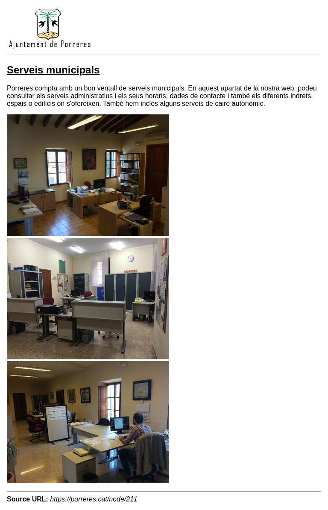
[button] (88, 233)
